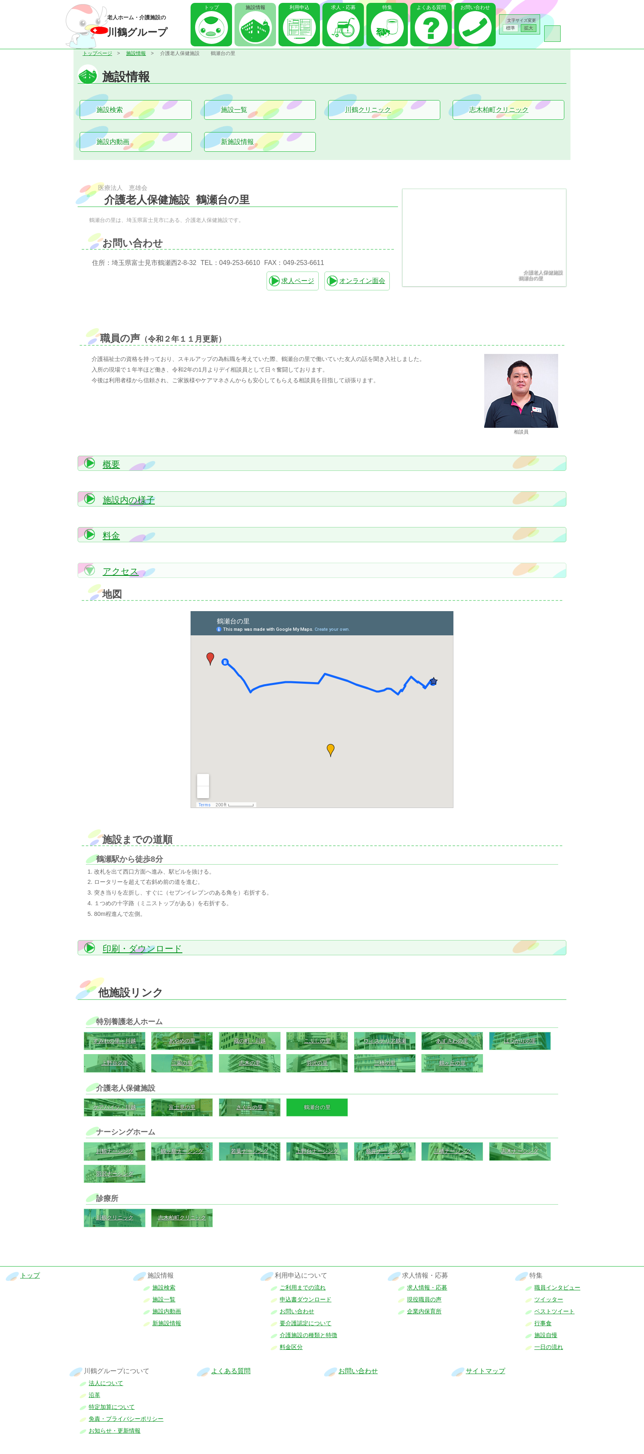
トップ (211, 7)
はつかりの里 (520, 1041)
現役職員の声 (424, 1299)
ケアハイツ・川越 (114, 1107)
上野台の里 (114, 1063)
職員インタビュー (557, 1287)
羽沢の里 (317, 1063)
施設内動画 (113, 141)
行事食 (543, 1323)
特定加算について (112, 1407)
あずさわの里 (452, 1041)
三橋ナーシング (452, 1151)
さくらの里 (249, 1107)
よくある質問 (431, 7)
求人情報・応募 (427, 1287)
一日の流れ (548, 1347)
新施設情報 (237, 141)
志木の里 (249, 1063)
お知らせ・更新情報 (114, 1430)
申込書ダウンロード (305, 1299)
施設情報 (136, 53)
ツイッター (548, 1299)
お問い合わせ (475, 7)
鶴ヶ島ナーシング (182, 1151)
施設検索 (110, 109)
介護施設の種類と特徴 (308, 1335)
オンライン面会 (362, 280)
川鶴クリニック (368, 109)
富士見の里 (182, 1107)
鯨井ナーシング (384, 1151)
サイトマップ (485, 1370)
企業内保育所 (424, 1311)
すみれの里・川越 (114, 1041)
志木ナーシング (519, 1151)
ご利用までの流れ (303, 1287)
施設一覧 (234, 109)
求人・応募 (343, 7)
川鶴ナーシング (114, 1151)
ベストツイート (554, 1311)
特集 (387, 7)
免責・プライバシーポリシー (126, 1418)
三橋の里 (385, 1063)
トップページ (97, 53)
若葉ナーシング (249, 1151)
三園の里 (182, 1063)
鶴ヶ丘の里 (452, 1063)
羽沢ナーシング (114, 1174)
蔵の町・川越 (250, 1041)
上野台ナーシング (317, 1151)
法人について (106, 1383)
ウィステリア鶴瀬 (384, 1041)
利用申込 (299, 7)
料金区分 (291, 1347)
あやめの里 (182, 1041)
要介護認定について (305, 1323)
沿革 (94, 1395)
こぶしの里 (317, 1041)
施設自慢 (545, 1335)
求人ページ (297, 280)
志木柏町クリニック (499, 109)
